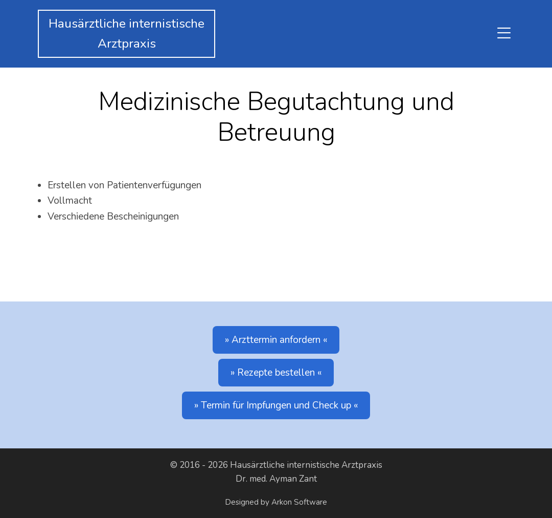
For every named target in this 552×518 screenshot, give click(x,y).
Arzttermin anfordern (276, 340)
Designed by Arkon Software (276, 502)
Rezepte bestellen (276, 372)
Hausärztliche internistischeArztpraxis (126, 34)
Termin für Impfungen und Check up (276, 405)
